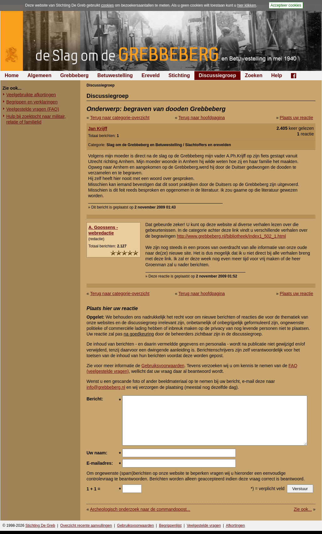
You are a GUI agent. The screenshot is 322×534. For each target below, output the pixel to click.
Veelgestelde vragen (204, 525)
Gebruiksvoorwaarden (162, 365)
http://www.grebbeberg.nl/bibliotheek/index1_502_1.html (231, 236)
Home (11, 75)
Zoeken (253, 75)
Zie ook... (303, 509)
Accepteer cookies (286, 5)
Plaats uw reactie (296, 117)
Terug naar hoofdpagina (201, 117)
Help (276, 75)
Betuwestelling (115, 75)
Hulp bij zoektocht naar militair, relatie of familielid (36, 119)
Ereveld (151, 75)
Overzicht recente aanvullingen (86, 525)
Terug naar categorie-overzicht (119, 117)
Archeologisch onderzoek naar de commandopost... (140, 509)
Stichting (179, 75)
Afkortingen (235, 525)
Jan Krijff (97, 128)
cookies (107, 5)
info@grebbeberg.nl (106, 387)
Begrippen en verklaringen (31, 101)
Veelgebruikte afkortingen (31, 94)
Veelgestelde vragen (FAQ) (32, 109)
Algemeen (39, 75)
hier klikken (246, 5)
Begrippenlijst (170, 525)
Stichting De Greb (40, 525)
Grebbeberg (74, 75)
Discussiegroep (217, 75)
